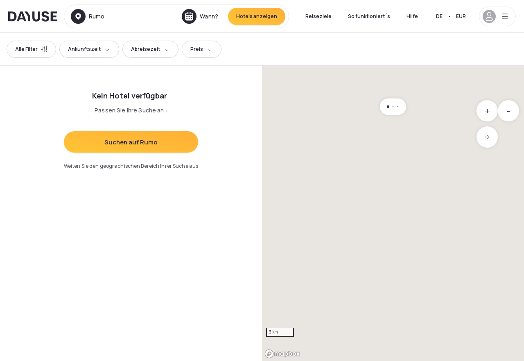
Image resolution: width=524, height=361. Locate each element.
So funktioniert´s (369, 16)
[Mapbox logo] (282, 354)
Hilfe (412, 16)
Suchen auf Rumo (131, 142)
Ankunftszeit (89, 49)
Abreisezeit (150, 49)
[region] (393, 213)
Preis (201, 49)
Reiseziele (318, 16)
